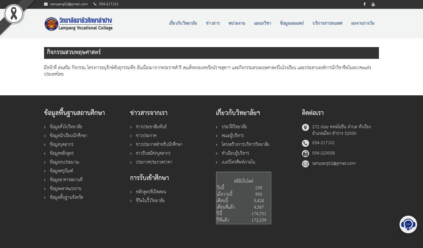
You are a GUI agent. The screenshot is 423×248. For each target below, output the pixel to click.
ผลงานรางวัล (363, 23)
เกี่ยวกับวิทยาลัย (183, 23)
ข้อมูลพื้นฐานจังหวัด (66, 198)
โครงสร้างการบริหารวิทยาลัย (245, 145)
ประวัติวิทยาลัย (234, 127)
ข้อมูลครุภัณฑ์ (61, 171)
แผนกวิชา (262, 23)
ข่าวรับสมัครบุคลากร (153, 153)
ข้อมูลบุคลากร (61, 145)
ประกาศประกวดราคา (154, 162)
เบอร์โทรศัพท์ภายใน (238, 162)
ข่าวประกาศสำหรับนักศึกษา (159, 145)
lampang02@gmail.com (69, 4)
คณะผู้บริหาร (233, 136)
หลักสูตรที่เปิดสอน (151, 192)
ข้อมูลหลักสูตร (62, 153)
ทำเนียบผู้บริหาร (235, 153)
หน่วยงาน (237, 23)
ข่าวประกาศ (146, 136)
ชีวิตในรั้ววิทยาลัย (150, 201)
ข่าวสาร (213, 23)
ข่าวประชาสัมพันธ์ (151, 127)
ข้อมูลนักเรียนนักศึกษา (68, 136)
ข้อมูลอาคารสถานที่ (66, 180)
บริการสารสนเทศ (328, 23)
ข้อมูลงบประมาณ (64, 162)
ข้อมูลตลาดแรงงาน (65, 189)
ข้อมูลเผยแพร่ (292, 23)
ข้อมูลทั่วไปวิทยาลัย (66, 127)
